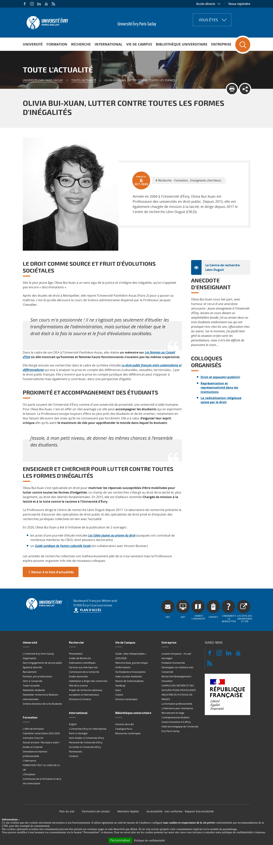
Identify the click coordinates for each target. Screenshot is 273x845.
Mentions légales (128, 811)
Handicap (120, 685)
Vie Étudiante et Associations (130, 672)
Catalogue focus (123, 728)
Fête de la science (78, 685)
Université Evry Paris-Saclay (43, 80)
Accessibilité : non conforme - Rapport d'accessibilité (180, 811)
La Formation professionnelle (177, 703)
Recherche (81, 44)
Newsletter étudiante (34, 690)
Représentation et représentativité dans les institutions (219, 387)
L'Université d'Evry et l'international (87, 728)
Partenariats (75, 751)
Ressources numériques (128, 733)
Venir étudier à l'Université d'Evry (86, 738)
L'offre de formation (33, 728)
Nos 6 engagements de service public (42, 662)
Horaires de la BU (124, 724)
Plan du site (66, 811)
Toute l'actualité (83, 80)
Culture (119, 694)
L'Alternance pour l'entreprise (177, 708)
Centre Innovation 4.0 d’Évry (176, 722)
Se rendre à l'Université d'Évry (85, 747)
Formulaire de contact (96, 811)
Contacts (73, 756)
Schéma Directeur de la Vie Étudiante (42, 703)
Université (33, 44)
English (73, 724)
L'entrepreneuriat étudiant (175, 717)
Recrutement (29, 672)
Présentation (75, 653)
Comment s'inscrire (33, 738)
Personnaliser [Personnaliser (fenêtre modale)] (120, 840)
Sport (118, 690)
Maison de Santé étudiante (129, 681)
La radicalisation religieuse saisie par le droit (221, 400)
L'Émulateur (29, 774)
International (108, 44)
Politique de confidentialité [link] (149, 840)
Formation (56, 44)
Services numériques (126, 699)
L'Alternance (29, 760)
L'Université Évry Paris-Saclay (38, 653)
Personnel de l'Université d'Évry (85, 742)
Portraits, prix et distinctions (37, 676)
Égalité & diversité (32, 667)
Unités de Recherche (80, 658)
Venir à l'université (32, 681)
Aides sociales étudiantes (128, 676)
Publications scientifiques (82, 662)
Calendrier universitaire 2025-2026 (41, 733)
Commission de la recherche (84, 672)
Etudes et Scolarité (32, 747)
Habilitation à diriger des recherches (88, 681)
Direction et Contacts (80, 699)
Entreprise (221, 44)
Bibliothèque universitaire (181, 44)
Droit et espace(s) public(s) (220, 377)
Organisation (29, 658)
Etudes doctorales (78, 676)
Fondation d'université (173, 662)
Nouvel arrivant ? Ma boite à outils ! (41, 742)
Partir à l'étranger (78, 733)
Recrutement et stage (173, 713)
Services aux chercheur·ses (83, 667)
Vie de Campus (139, 44)
